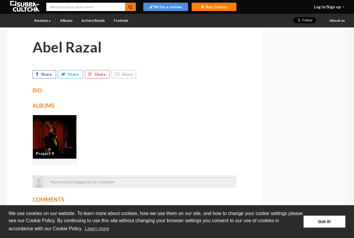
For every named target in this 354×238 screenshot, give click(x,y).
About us (337, 20)
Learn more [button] (97, 228)
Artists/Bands (93, 20)
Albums (66, 20)
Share (44, 74)
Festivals (121, 20)
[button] (329, 7)
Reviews (42, 20)
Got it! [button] (324, 221)
